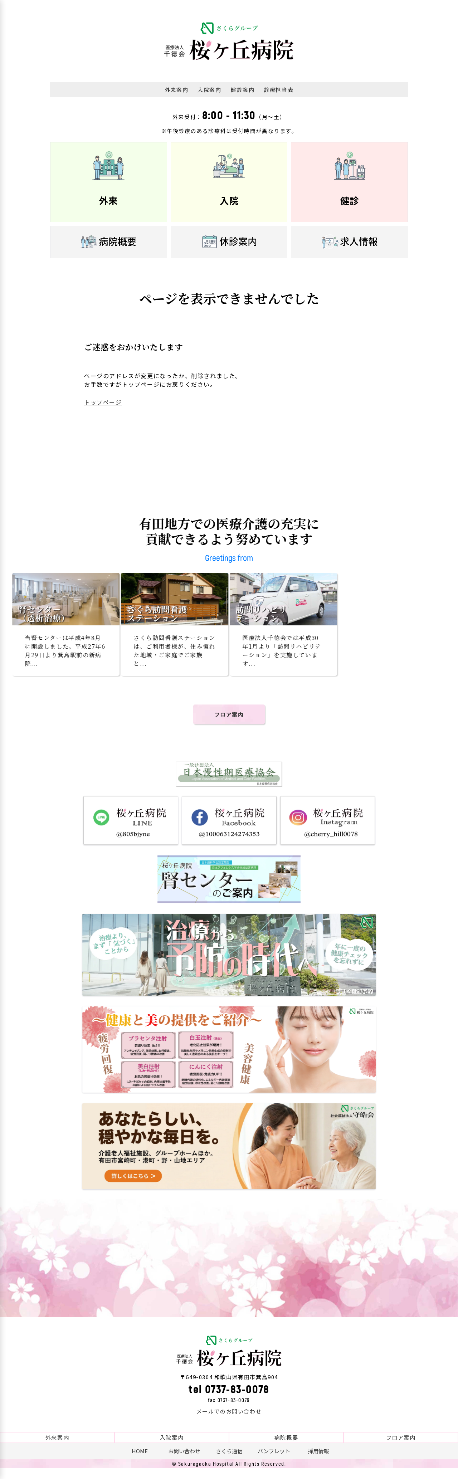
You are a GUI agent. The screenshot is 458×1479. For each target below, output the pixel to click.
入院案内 (209, 89)
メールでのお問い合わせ (229, 1422)
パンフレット (274, 1461)
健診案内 (242, 89)
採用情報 (318, 1461)
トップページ (103, 402)
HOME (140, 1461)
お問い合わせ (184, 1461)
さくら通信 (229, 1461)
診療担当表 (278, 89)
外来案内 (176, 89)
